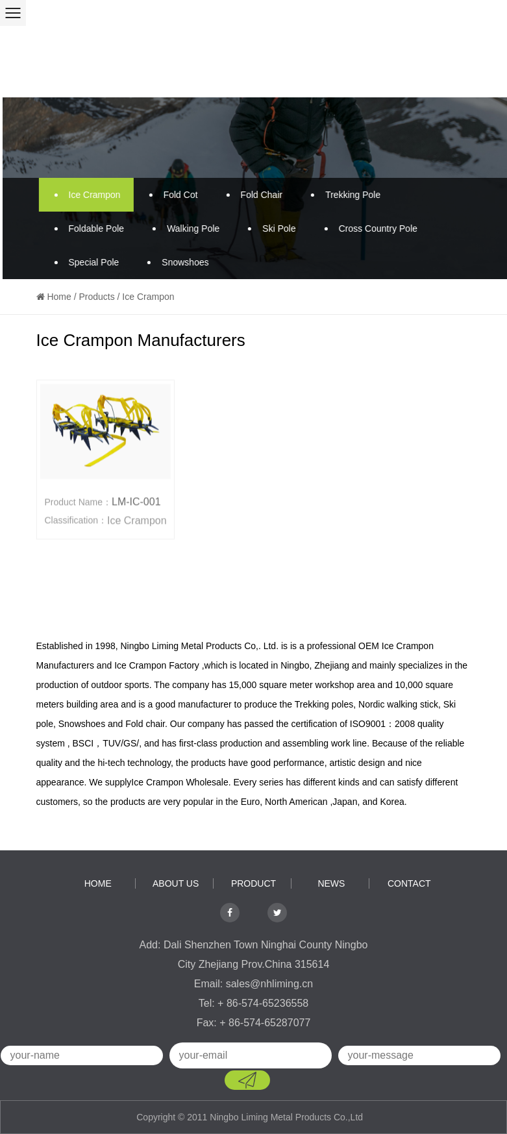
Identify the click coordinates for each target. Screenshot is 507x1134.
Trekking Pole (343, 195)
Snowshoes (176, 262)
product (253, 883)
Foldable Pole (88, 228)
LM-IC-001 (136, 502)
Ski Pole (269, 228)
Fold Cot (172, 195)
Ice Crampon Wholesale (179, 782)
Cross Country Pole (369, 228)
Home (59, 296)
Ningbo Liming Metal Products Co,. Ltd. (199, 646)
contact (409, 883)
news (331, 883)
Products (96, 296)
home (98, 883)
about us (176, 883)
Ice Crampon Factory (156, 665)
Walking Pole (184, 228)
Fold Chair (253, 195)
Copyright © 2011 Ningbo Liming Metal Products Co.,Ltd (250, 1117)
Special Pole (85, 262)
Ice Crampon (86, 195)
